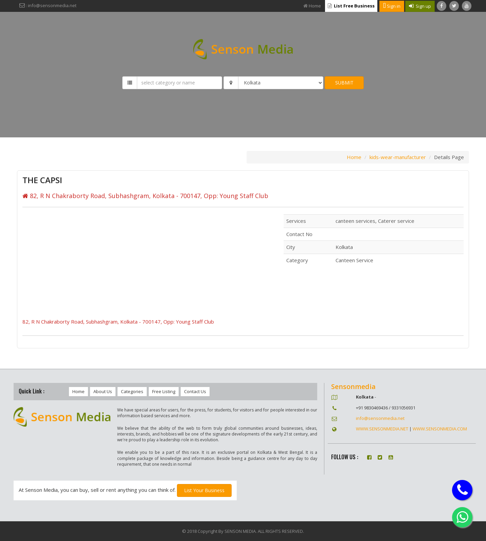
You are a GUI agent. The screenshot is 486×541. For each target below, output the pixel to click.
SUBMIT (344, 82)
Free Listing (163, 391)
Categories (132, 391)
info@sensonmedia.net (380, 418)
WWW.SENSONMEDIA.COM (440, 429)
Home (312, 6)
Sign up (420, 6)
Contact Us (195, 391)
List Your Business (204, 490)
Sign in (391, 6)
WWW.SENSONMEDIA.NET (382, 429)
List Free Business (351, 6)
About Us (102, 391)
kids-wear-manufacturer (398, 157)
